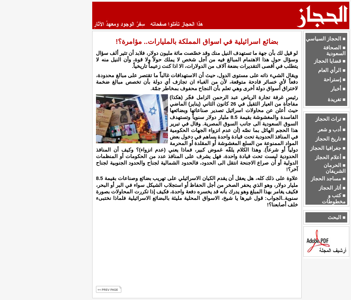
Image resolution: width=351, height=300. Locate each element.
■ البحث (337, 217)
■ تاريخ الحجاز (330, 139)
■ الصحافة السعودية (334, 50)
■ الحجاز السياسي (326, 38)
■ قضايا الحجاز (330, 61)
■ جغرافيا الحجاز (328, 148)
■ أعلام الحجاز (330, 157)
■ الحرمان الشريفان (335, 168)
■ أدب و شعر (332, 129)
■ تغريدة (337, 99)
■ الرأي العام (332, 70)
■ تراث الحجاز (330, 119)
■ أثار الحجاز (332, 188)
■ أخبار (338, 89)
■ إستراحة (335, 79)
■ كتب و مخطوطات (334, 198)
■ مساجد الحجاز (328, 178)
